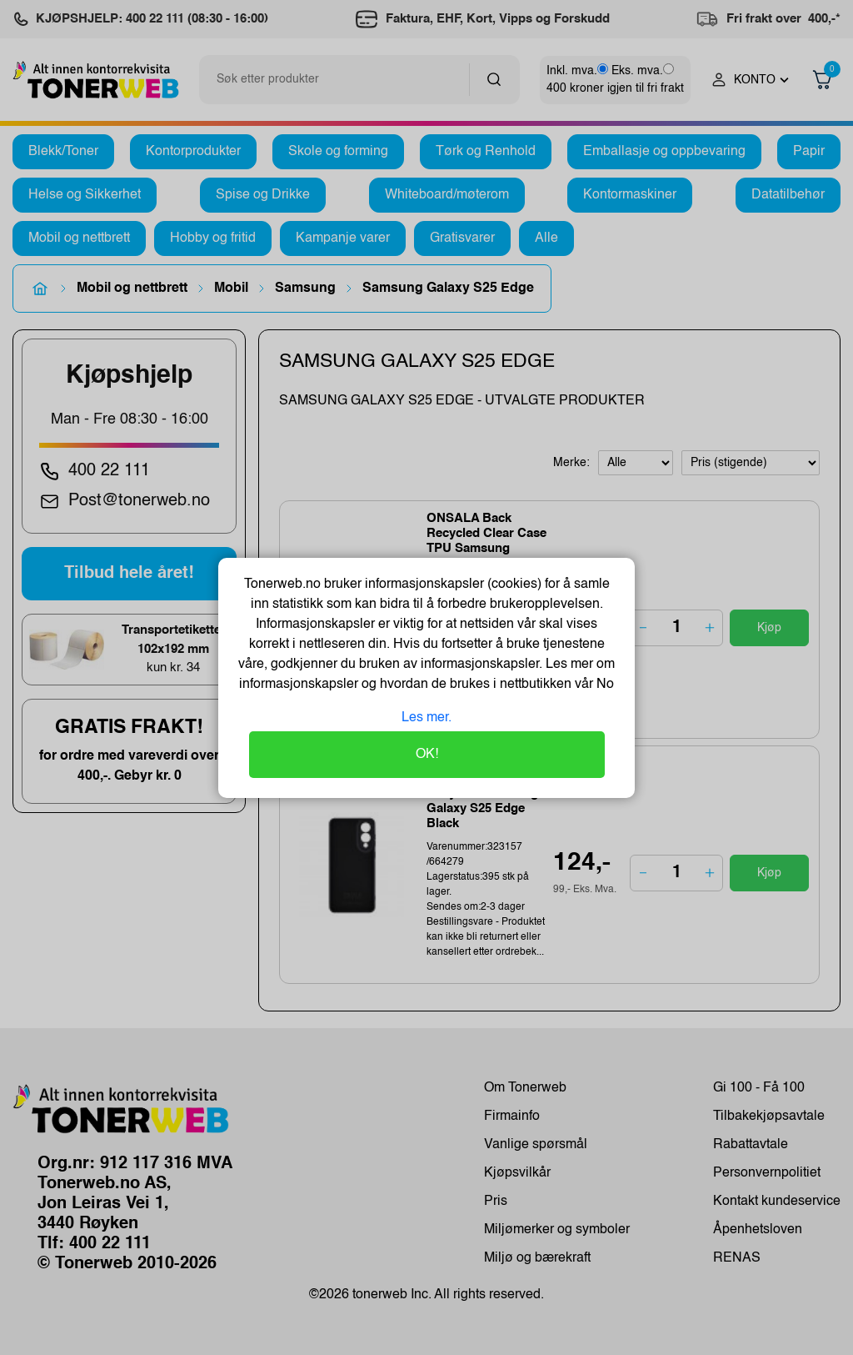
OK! (427, 754)
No (603, 684)
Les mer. (426, 718)
